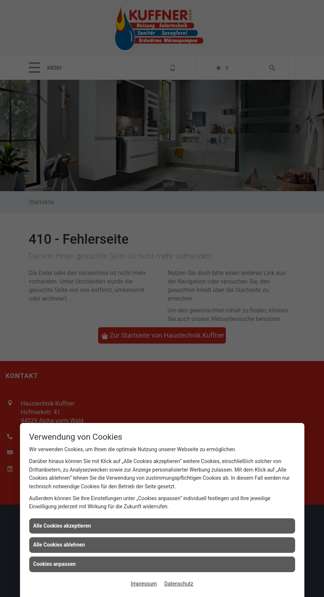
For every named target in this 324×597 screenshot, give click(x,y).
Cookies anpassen (54, 564)
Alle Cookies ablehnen (59, 545)
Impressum (144, 584)
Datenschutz (178, 584)
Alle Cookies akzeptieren (62, 526)
